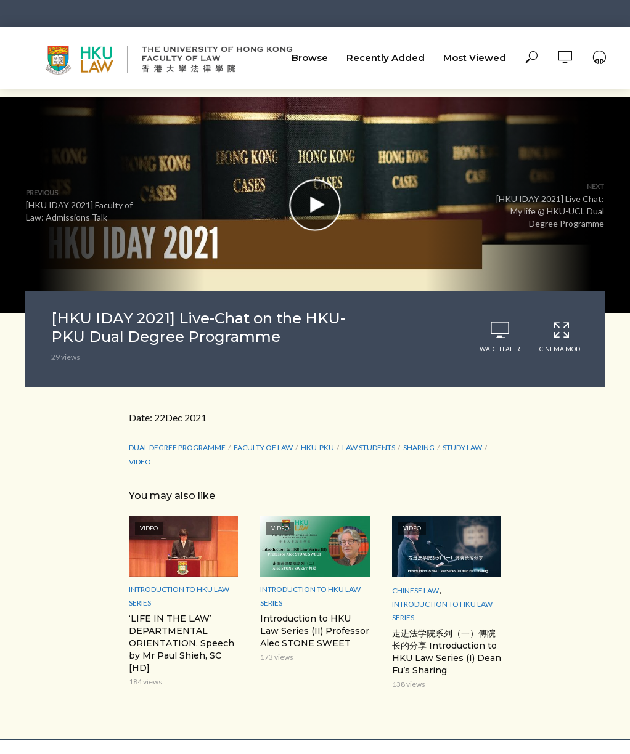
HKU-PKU (317, 447)
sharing (419, 447)
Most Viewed (474, 57)
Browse (310, 57)
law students (368, 447)
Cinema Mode (561, 336)
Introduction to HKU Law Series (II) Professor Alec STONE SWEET (314, 631)
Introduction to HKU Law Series (179, 596)
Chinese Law (415, 590)
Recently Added (385, 57)
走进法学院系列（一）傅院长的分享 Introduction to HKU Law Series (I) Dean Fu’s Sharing (446, 652)
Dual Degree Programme (177, 447)
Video (140, 461)
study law (462, 447)
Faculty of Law (263, 447)
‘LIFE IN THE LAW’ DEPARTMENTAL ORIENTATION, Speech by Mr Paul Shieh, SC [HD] (181, 643)
